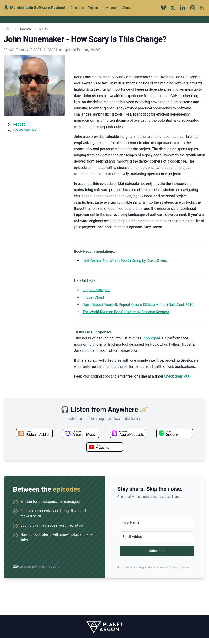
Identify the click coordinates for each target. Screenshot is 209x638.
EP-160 (43, 28)
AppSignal (151, 338)
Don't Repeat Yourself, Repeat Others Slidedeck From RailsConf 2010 (138, 304)
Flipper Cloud (93, 297)
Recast (19, 124)
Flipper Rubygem (96, 290)
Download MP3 (26, 130)
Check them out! (177, 376)
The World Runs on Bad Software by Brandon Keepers (126, 312)
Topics (93, 8)
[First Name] (157, 522)
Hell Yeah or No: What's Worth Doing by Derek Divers (125, 260)
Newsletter (110, 8)
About (126, 10)
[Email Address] (157, 536)
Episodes (77, 8)
